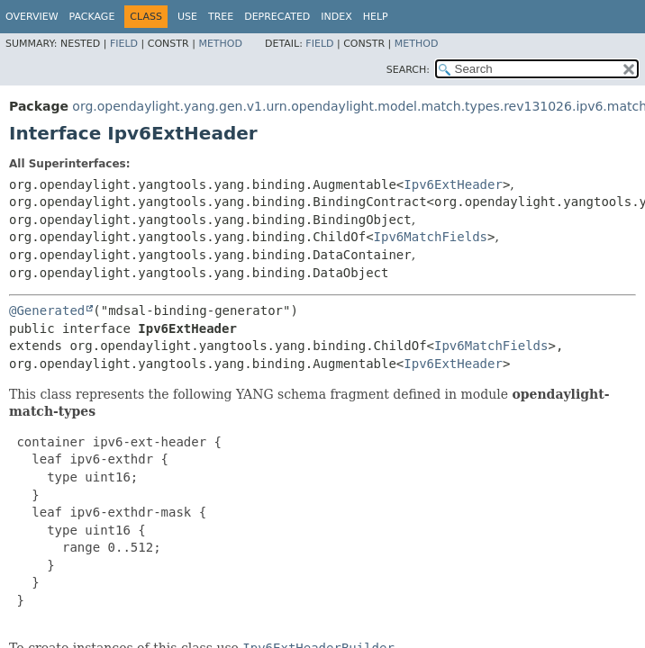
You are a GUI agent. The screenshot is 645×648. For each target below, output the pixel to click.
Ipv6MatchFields (430, 237)
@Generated (47, 310)
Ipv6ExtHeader (453, 184)
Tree (220, 16)
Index (336, 16)
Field (124, 44)
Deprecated (277, 16)
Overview (32, 16)
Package (92, 16)
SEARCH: (408, 70)
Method (220, 44)
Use (187, 16)
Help (375, 16)
